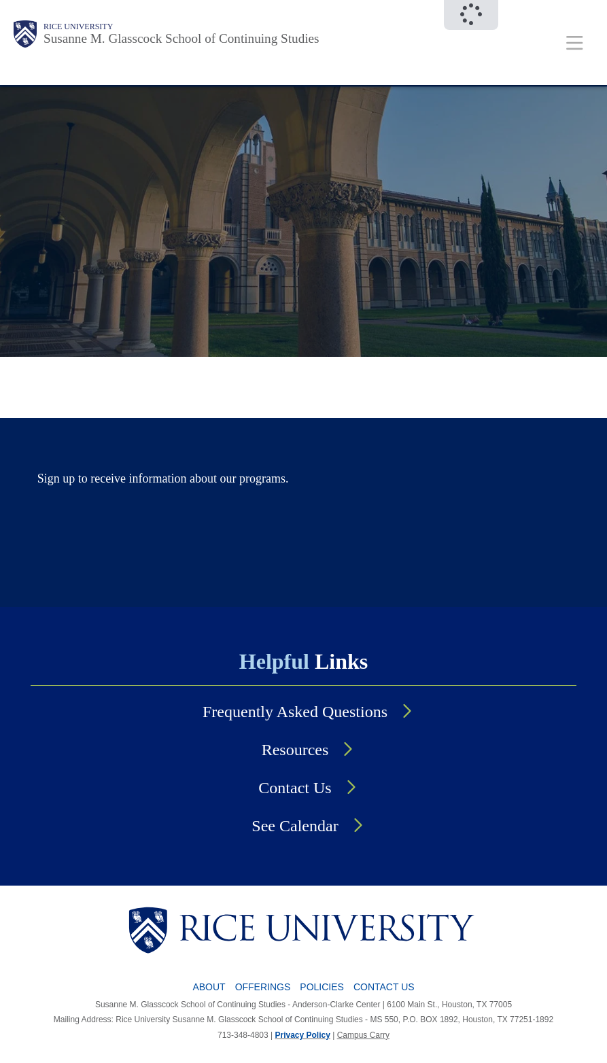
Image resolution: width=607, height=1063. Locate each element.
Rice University (78, 26)
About (208, 986)
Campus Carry (363, 1035)
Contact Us (294, 788)
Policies (322, 986)
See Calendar (295, 826)
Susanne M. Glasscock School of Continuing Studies (181, 38)
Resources (295, 750)
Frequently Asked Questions (295, 711)
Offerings (263, 986)
